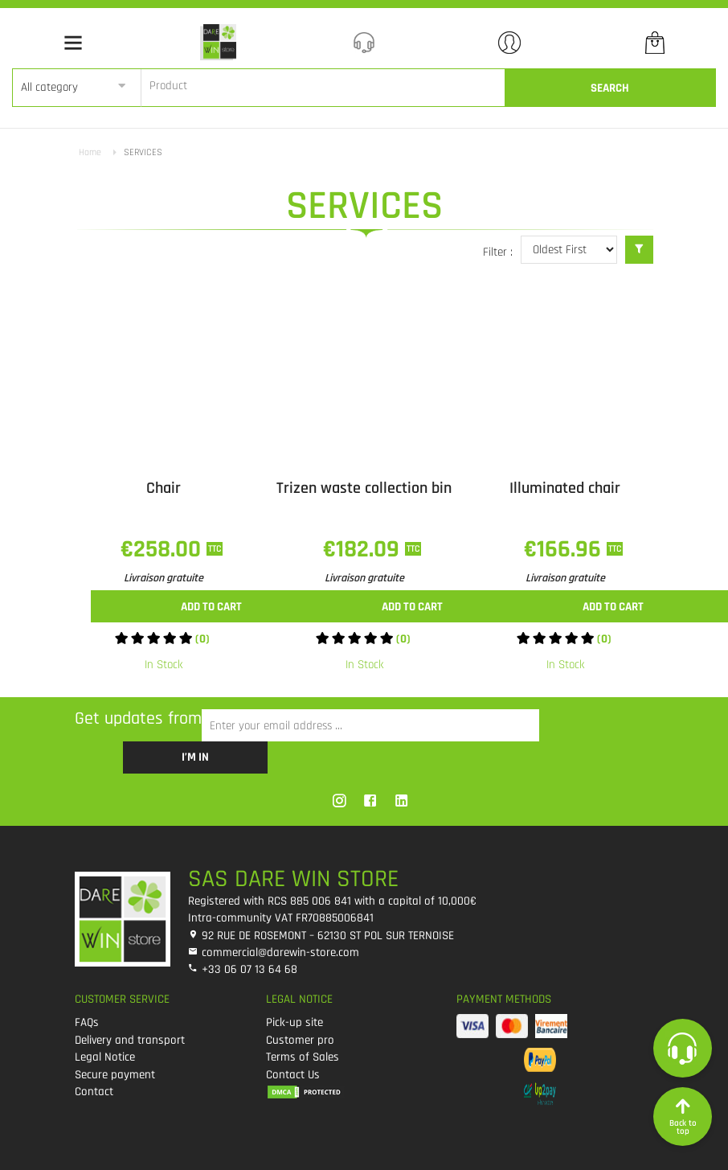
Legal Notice (105, 1057)
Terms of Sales (302, 1057)
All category (49, 87)
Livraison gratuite (163, 578)
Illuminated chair (564, 488)
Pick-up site (294, 1022)
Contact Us (293, 1074)
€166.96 (565, 549)
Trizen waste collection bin (364, 488)
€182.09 (364, 549)
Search (610, 88)
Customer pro (300, 1040)
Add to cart (211, 606)
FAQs (87, 1022)
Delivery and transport (130, 1040)
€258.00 (164, 549)
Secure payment (115, 1074)
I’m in (195, 757)
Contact (94, 1091)
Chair (163, 488)
